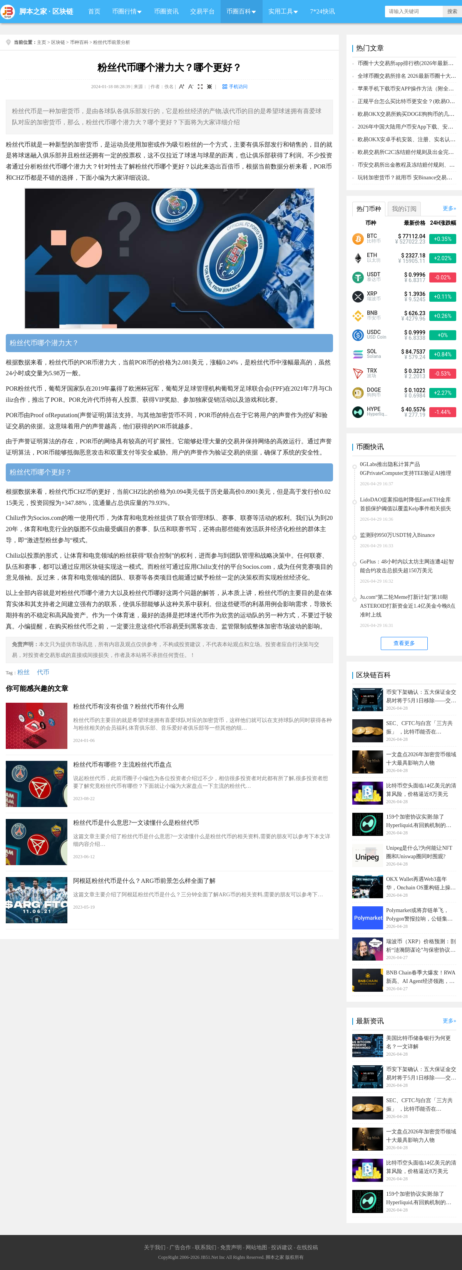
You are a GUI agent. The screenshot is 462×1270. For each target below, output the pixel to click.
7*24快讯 (322, 11)
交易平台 (202, 11)
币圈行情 (124, 11)
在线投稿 (307, 1247)
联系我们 (205, 1247)
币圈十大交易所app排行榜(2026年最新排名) (409, 63)
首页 (94, 11)
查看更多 (404, 643)
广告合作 (180, 1247)
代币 (43, 672)
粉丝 (23, 672)
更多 (448, 208)
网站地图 (256, 1247)
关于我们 (155, 1247)
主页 (41, 42)
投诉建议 (282, 1247)
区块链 (62, 11)
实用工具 (280, 11)
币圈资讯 (166, 11)
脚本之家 (33, 11)
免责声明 (231, 1247)
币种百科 (79, 42)
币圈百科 (238, 11)
